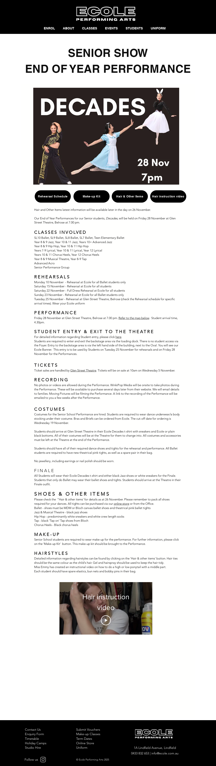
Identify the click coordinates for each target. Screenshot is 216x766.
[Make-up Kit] (91, 196)
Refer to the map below (133, 318)
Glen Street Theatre (83, 370)
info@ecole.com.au (164, 753)
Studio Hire (33, 748)
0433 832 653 (140, 753)
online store (121, 503)
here (118, 337)
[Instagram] (43, 759)
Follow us (31, 760)
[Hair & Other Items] (130, 196)
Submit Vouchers (88, 730)
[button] (50, 28)
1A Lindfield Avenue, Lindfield (155, 748)
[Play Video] (106, 620)
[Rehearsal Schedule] (53, 196)
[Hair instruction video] (168, 196)
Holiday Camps (35, 743)
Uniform (81, 748)
